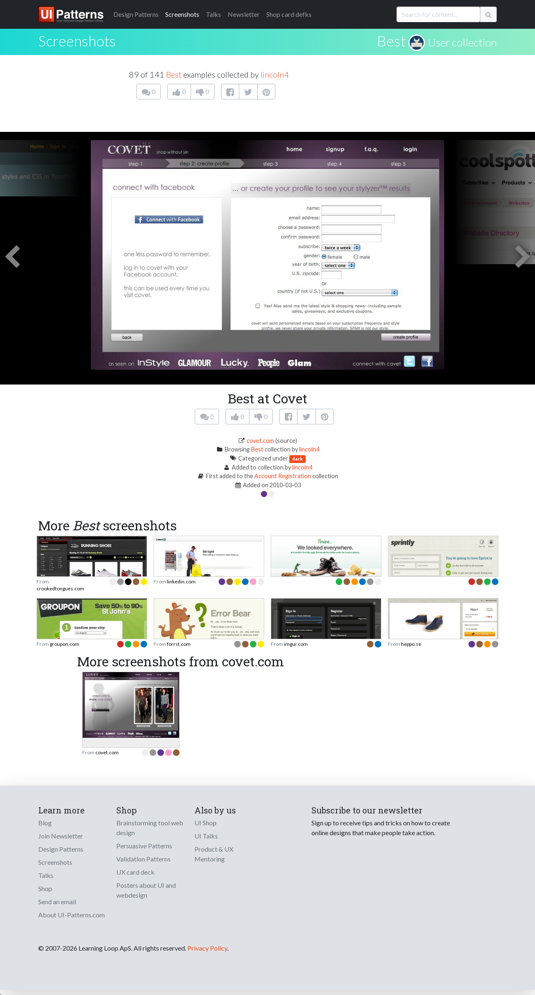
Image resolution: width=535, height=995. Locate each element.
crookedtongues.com (60, 588)
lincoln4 (275, 74)
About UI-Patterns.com (71, 915)
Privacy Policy (207, 948)
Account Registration (282, 475)
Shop (45, 888)
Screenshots (182, 14)
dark (297, 458)
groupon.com (64, 644)
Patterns (136, 14)
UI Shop (205, 823)
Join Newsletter (60, 836)
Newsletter (244, 14)
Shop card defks (288, 14)
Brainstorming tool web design (149, 827)
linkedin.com (181, 581)
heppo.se (411, 644)
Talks (213, 14)
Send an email (57, 901)
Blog (45, 823)
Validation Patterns (143, 859)
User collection (462, 42)
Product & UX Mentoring (213, 854)
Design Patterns (60, 849)
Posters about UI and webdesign (146, 890)
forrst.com (179, 644)
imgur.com (296, 644)
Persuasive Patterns (144, 846)
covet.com (260, 440)
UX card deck (135, 872)
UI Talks (206, 836)
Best (391, 40)
